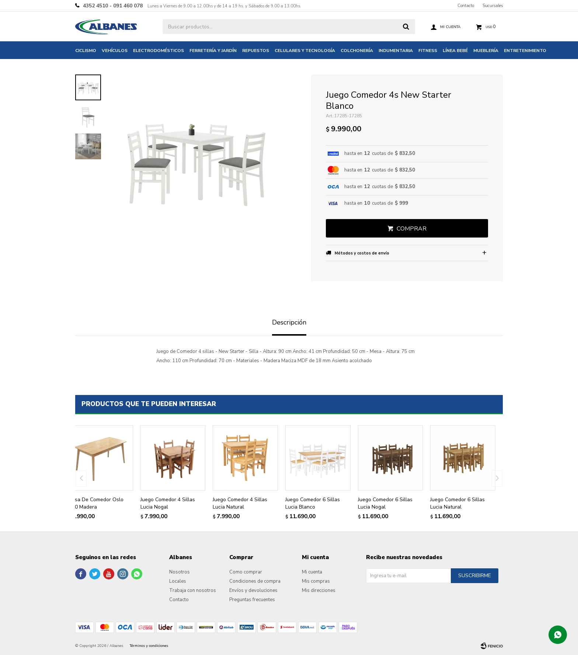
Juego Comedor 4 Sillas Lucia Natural (240, 503)
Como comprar (245, 572)
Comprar (411, 229)
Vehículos (115, 50)
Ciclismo (85, 50)
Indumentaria (396, 50)
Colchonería (357, 50)
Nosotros (179, 572)
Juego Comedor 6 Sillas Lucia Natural (457, 503)
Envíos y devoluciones (253, 590)
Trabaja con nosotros (192, 590)
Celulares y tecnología (305, 50)
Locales (177, 581)
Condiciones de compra (255, 581)
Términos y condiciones (149, 645)
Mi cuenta (312, 572)
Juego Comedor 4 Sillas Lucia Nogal (167, 503)
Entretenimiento (525, 50)
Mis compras (316, 581)
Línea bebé (455, 50)
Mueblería (485, 50)
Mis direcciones (318, 590)
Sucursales (493, 5)
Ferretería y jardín (213, 50)
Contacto (465, 5)
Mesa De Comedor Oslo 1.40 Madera (95, 503)
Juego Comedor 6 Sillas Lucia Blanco (312, 503)
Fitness (427, 50)
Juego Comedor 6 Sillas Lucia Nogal (385, 503)
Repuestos (255, 50)
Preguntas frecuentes (252, 599)
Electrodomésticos (158, 50)
